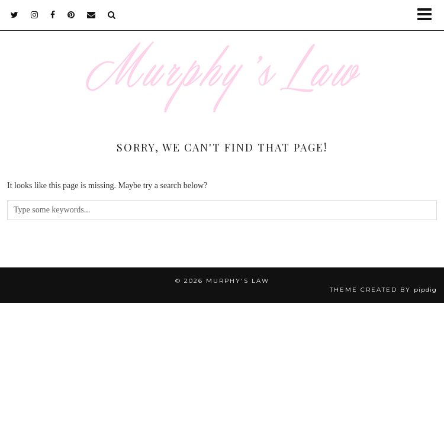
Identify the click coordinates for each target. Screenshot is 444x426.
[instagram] (34, 14)
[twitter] (15, 14)
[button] (428, 15)
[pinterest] (71, 14)
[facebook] (53, 14)
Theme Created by (383, 289)
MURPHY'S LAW (237, 281)
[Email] (91, 14)
